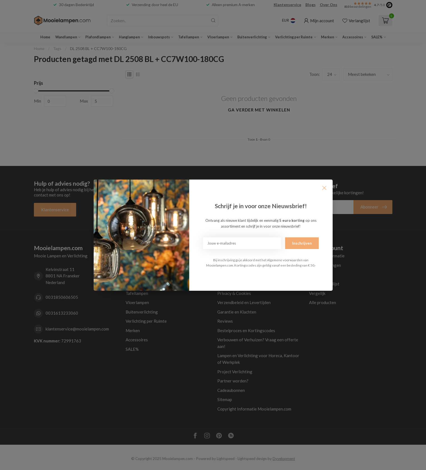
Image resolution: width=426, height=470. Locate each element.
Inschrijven (302, 243)
